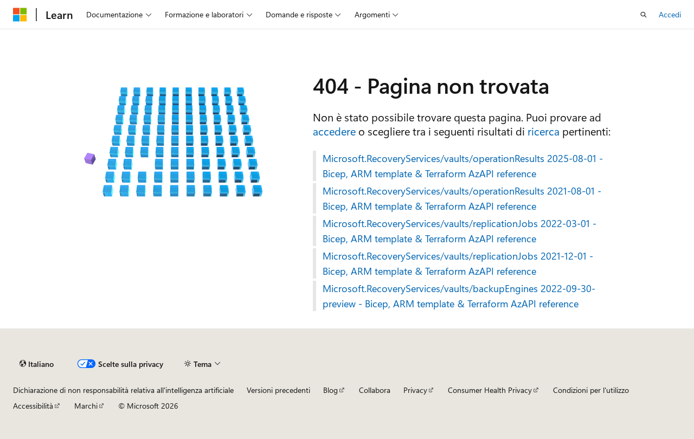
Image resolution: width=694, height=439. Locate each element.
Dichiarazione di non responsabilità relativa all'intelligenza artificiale (123, 390)
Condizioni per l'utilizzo (591, 390)
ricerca (544, 131)
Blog (330, 390)
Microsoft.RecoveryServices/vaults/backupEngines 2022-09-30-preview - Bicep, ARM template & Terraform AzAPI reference (459, 296)
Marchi (86, 406)
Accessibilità (33, 406)
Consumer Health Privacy (490, 390)
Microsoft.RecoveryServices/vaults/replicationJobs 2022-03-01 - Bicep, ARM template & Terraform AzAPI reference (459, 231)
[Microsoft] (20, 15)
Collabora (374, 390)
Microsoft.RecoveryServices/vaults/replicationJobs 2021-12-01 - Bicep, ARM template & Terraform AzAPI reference (458, 263)
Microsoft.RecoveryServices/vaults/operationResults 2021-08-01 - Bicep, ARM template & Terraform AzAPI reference (462, 198)
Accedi (670, 14)
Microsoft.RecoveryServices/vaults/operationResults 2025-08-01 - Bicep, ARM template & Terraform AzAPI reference (463, 166)
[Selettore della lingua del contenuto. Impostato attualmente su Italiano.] (36, 363)
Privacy (415, 390)
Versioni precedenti (278, 390)
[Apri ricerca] (643, 14)
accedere (334, 131)
